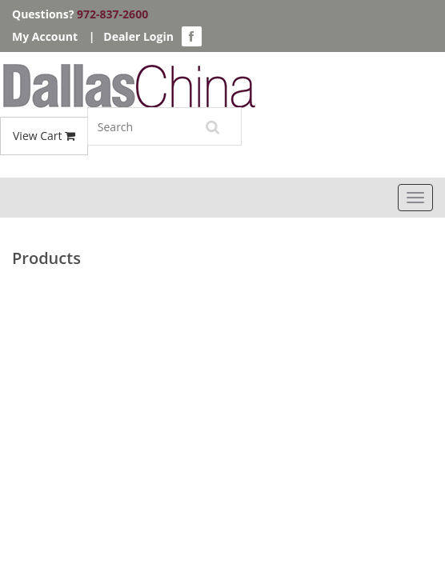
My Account (45, 36)
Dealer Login (138, 36)
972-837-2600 (112, 14)
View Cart (44, 135)
